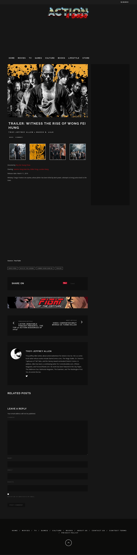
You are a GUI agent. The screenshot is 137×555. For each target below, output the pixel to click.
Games (38, 58)
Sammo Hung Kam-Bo (45, 268)
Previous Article (26, 321)
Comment (11, 418)
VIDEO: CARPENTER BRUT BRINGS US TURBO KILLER (64, 324)
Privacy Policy (70, 533)
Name (9, 458)
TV (30, 58)
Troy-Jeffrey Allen (21, 132)
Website (10, 482)
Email (10, 470)
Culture (50, 58)
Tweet (72, 284)
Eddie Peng (13, 268)
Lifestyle (73, 58)
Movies (22, 58)
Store (86, 58)
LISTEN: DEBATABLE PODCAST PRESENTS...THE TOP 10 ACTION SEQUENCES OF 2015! (28, 327)
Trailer (59, 268)
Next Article (71, 320)
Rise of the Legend (27, 268)
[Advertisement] (68, 37)
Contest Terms (118, 531)
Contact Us (98, 531)
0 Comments (19, 137)
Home (12, 58)
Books (61, 58)
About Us (82, 531)
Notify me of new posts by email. (21, 497)
